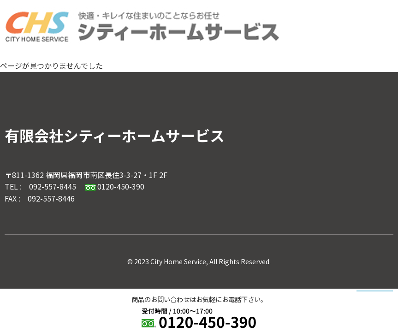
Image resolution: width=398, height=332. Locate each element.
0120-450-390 (114, 186)
